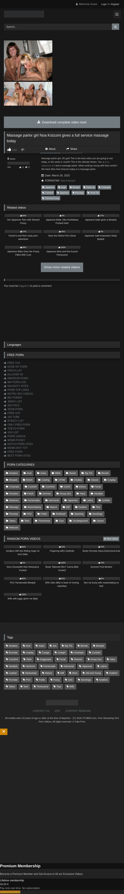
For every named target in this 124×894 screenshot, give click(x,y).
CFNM (61, 480)
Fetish (30, 493)
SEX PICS (11, 405)
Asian (62, 187)
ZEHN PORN (13, 409)
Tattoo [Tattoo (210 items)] (12, 686)
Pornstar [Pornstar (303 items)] (13, 679)
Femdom (13, 493)
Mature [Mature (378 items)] (48, 673)
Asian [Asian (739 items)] (41, 645)
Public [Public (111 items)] (42, 679)
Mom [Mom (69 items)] (74, 673)
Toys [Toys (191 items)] (59, 686)
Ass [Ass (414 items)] (55, 645)
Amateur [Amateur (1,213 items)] (13, 645)
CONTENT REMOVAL (78, 711)
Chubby (78, 480)
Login (104, 4)
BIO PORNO (13, 397)
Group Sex (65, 493)
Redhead (60, 514)
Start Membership (10, 892)
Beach (72, 473)
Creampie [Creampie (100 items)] (79, 652)
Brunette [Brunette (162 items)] (13, 652)
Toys (61, 520)
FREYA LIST (13, 370)
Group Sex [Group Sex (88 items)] (96, 659)
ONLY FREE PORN (17, 424)
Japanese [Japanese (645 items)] (87, 666)
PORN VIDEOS (15, 436)
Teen (26, 520)
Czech (67, 486)
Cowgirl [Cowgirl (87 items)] (61, 652)
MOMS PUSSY (14, 440)
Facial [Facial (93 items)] (62, 659)
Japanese (48, 187)
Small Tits (93, 193)
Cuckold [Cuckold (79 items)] (96, 652)
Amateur (13, 473)
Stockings (97, 514)
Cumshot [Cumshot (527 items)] (13, 659)
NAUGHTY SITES (16, 386)
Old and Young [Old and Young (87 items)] (93, 673)
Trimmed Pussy (50, 198)
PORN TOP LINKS (16, 390)
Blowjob (75, 187)
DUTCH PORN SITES (18, 444)
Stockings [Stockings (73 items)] (86, 679)
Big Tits (89, 473)
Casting (46, 480)
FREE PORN (13, 451)
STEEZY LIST (14, 420)
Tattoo (12, 520)
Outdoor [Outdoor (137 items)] (113, 673)
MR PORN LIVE (15, 382)
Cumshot (47, 193)
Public (44, 514)
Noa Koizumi (68, 180)
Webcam (13, 527)
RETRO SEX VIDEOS (18, 393)
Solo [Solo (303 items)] (70, 679)
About (50, 149)
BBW (58, 473)
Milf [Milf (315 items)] (62, 673)
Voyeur (100, 520)
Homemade (34, 500)
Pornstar (13, 514)
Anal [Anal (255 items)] (28, 645)
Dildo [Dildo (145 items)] (29, 659)
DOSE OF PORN (15, 366)
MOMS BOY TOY (16, 448)
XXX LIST (11, 432)
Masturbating (34, 507)
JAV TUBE (12, 417)
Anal (29, 473)
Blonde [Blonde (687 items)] (84, 645)
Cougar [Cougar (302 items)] (45, 652)
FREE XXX (12, 362)
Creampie (104, 187)
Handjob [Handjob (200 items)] (13, 666)
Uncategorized (80, 520)
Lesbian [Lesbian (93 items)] (13, 673)
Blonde (105, 473)
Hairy (82, 493)
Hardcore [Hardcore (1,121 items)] (30, 666)
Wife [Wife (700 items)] (71, 686)
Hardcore (14, 500)
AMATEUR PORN (16, 378)
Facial (98, 486)
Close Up (89, 187)
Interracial (54, 500)
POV (29, 514)
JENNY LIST (13, 401)
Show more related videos (62, 267)
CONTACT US (41, 711)
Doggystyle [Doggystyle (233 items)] (45, 659)
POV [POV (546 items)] (28, 679)
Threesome (44, 520)
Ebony (82, 486)
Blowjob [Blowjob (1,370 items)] (100, 645)
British (29, 480)
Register (115, 4)
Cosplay (111, 480)
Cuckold (32, 486)
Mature (53, 507)
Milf (68, 507)
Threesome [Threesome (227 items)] (42, 686)
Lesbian (106, 500)
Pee (98, 507)
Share (72, 149)
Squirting (78, 514)
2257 (57, 711)
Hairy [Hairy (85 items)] (112, 659)
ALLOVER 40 (13, 374)
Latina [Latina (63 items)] (103, 666)
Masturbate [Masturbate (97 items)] (31, 673)
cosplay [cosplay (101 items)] (30, 652)
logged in (24, 285)
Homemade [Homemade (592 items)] (49, 666)
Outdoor (82, 507)
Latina (90, 500)
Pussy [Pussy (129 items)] (56, 679)
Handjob (98, 493)
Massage (78, 193)
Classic (94, 480)
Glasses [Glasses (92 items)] (78, 659)
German (46, 493)
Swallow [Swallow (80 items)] (103, 679)
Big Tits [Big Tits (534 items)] (68, 645)
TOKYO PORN (14, 428)
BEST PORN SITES (17, 455)
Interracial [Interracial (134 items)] (69, 666)
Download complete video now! (62, 122)
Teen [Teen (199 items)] (25, 686)
